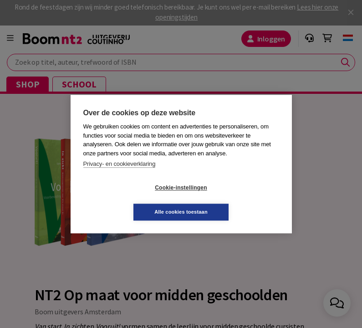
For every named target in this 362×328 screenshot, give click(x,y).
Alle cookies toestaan (235, 199)
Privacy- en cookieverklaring (119, 176)
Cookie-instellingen (127, 200)
